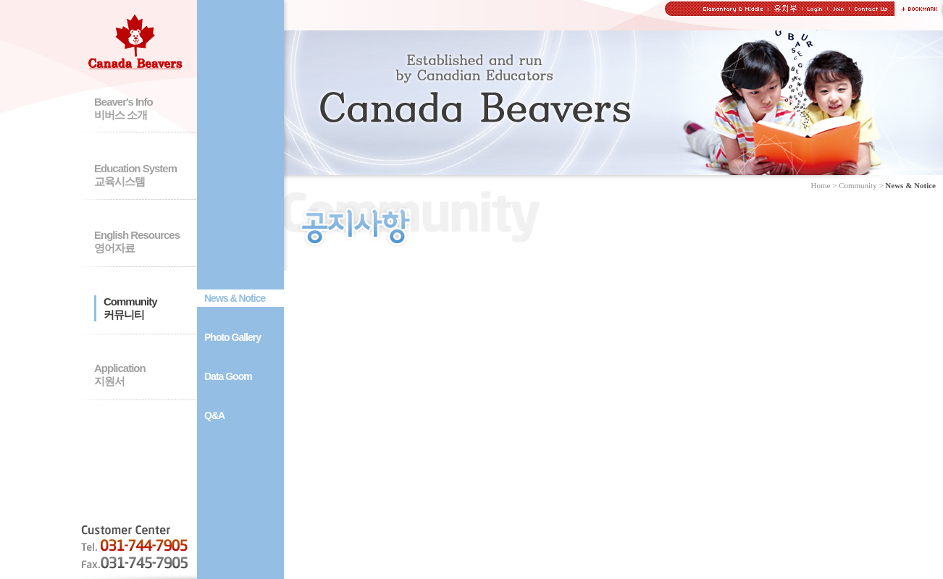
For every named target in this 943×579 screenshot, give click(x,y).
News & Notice (234, 298)
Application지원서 (120, 374)
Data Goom (228, 376)
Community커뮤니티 (130, 308)
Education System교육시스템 (135, 174)
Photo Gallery (232, 337)
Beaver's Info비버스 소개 (123, 108)
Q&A (214, 415)
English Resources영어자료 (137, 241)
